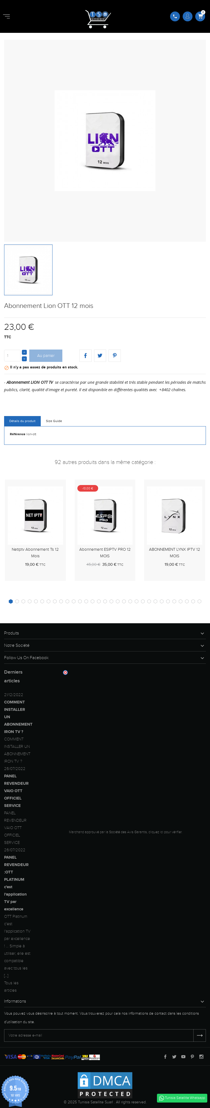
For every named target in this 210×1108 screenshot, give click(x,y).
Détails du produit (22, 421)
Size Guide (54, 421)
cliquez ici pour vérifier (165, 832)
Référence (17, 434)
